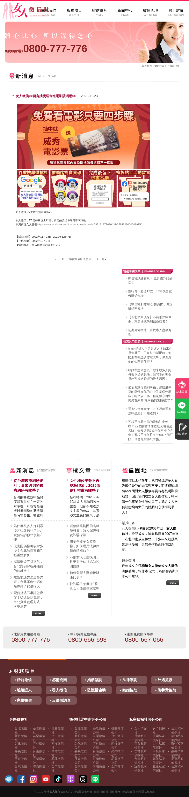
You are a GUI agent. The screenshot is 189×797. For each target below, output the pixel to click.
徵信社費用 (128, 791)
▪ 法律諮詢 (128, 680)
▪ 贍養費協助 (165, 690)
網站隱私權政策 (145, 791)
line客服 (182, 412)
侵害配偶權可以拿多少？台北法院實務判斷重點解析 (28, 550)
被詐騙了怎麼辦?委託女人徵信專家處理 (84, 586)
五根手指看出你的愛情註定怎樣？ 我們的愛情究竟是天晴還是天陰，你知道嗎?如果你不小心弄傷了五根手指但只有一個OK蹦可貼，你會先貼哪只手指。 (150, 430)
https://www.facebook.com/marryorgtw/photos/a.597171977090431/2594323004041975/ (89, 224)
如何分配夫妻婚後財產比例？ (84, 575)
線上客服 (181, 391)
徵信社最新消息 (80, 259)
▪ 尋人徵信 (58, 690)
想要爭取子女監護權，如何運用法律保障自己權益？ (84, 546)
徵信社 (158, 65)
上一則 (59, 259)
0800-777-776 (46, 48)
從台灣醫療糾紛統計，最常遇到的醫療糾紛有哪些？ (28, 486)
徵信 (97, 791)
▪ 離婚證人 (23, 690)
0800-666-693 (87, 639)
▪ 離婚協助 (128, 690)
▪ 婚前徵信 (23, 680)
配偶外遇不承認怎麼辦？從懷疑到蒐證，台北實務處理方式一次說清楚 (28, 599)
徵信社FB (115, 791)
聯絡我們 (181, 433)
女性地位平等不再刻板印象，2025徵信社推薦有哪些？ (85, 486)
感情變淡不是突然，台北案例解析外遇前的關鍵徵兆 (28, 566)
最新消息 (175, 65)
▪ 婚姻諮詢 (93, 680)
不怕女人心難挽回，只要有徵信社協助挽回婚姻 (84, 561)
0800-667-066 (144, 639)
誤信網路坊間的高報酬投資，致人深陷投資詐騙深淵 (84, 530)
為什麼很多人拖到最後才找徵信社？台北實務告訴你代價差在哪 (28, 532)
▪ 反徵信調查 (60, 700)
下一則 (101, 259)
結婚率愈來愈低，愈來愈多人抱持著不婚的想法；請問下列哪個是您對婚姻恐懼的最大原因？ (149, 374)
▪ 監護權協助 (95, 690)
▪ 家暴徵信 (23, 700)
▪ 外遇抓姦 (163, 680)
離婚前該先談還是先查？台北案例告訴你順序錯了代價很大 (28, 582)
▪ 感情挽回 (58, 680)
